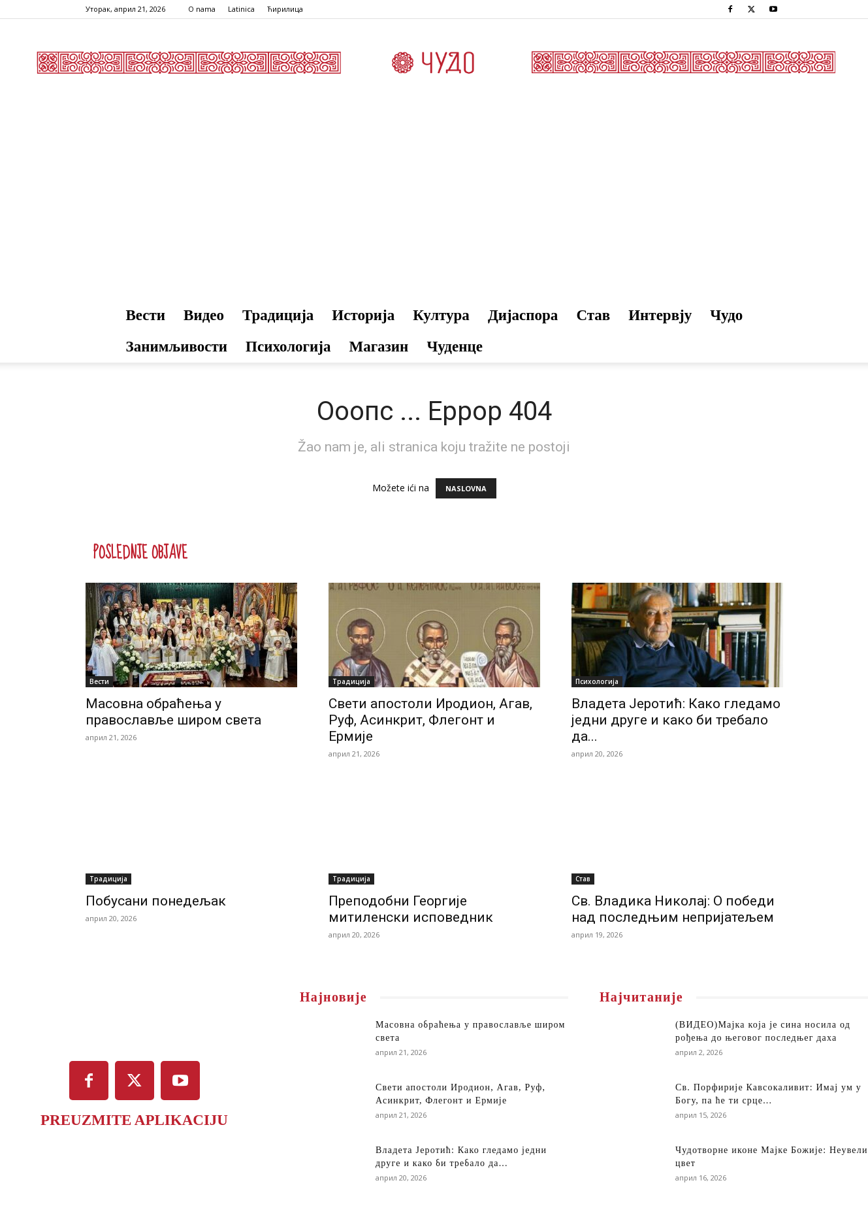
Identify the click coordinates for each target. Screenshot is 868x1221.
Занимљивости (177, 346)
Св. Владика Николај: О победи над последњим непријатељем (673, 909)
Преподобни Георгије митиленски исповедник (411, 909)
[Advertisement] (434, 201)
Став (593, 315)
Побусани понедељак (156, 901)
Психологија (288, 346)
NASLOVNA (466, 488)
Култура (441, 315)
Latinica (241, 9)
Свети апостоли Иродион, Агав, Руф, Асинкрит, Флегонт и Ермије (430, 720)
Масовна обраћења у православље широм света (173, 712)
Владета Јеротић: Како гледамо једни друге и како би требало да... (675, 720)
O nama (202, 9)
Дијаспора (523, 315)
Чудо (726, 315)
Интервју (660, 315)
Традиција (277, 315)
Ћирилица (285, 9)
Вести (146, 315)
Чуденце (454, 346)
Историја (363, 315)
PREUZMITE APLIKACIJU (134, 1120)
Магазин (378, 346)
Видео (204, 315)
